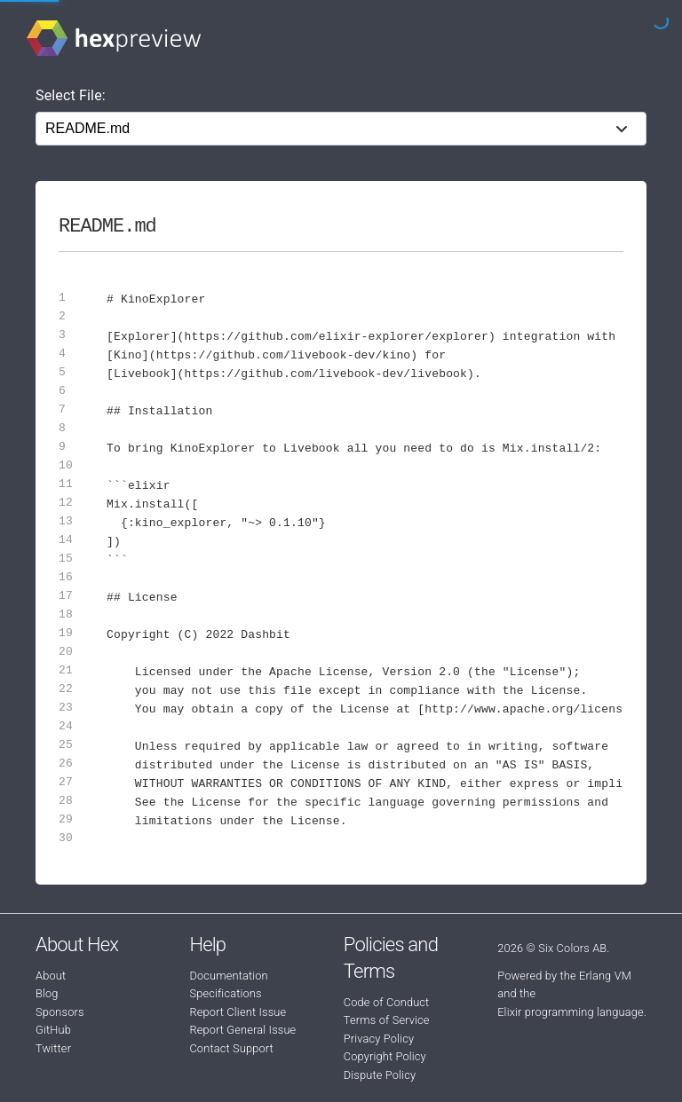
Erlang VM (605, 975)
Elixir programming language (570, 1012)
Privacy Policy (379, 1038)
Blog (47, 993)
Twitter (53, 1048)
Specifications (225, 993)
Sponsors (60, 1012)
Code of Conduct (387, 1002)
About (51, 975)
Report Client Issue (237, 1012)
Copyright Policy (385, 1056)
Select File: (71, 95)
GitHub (53, 1029)
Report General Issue (242, 1029)
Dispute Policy (380, 1075)
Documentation (228, 975)
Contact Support (231, 1048)
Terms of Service (387, 1020)
